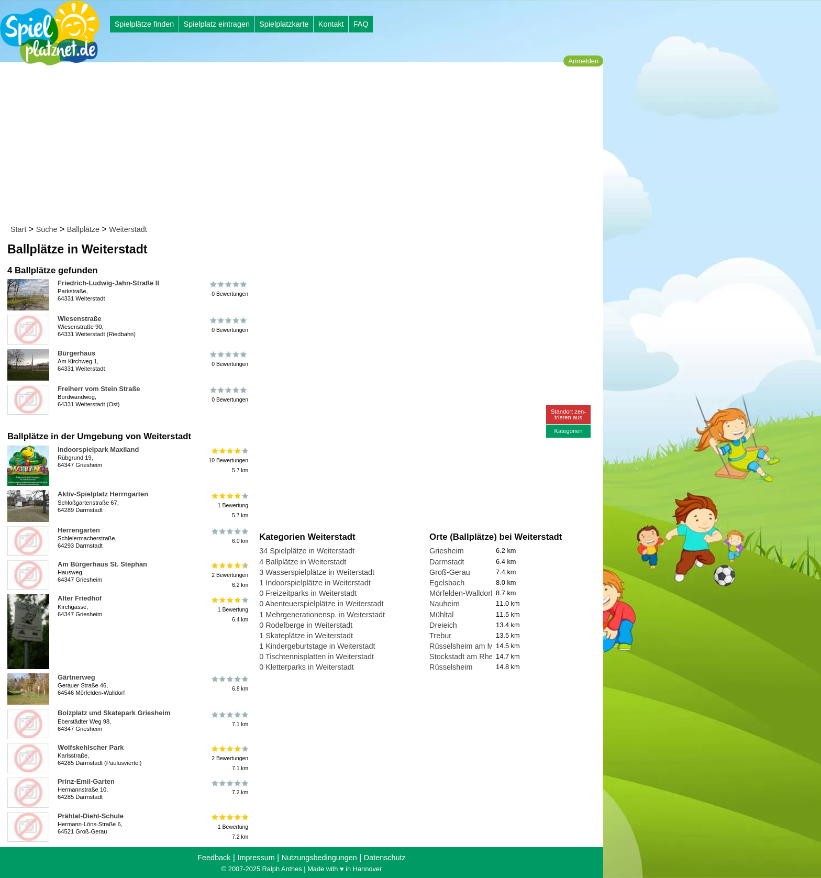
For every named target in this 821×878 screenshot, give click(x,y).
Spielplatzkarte (283, 24)
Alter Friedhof (80, 598)
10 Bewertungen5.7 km (228, 460)
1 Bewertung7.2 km (229, 827)
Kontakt (331, 24)
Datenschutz (385, 857)
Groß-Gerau (449, 572)
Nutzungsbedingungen (319, 857)
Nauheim (444, 603)
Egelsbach (446, 583)
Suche (47, 229)
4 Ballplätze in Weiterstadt (302, 562)
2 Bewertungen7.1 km (229, 758)
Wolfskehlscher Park (91, 747)
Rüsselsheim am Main (466, 646)
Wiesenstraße (80, 319)
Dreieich (443, 625)
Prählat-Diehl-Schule (91, 816)
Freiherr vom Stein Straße (99, 389)
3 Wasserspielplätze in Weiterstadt (316, 572)
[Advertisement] (305, 145)
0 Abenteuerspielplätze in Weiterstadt (321, 603)
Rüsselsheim (450, 667)
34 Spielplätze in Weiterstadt (306, 551)
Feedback (213, 857)
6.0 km (229, 536)
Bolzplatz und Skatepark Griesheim (114, 713)
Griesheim (446, 551)
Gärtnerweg (76, 677)
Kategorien (568, 431)
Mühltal (441, 614)
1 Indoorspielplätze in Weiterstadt (315, 583)
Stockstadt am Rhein (464, 656)
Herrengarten (79, 530)
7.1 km (229, 719)
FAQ (361, 24)
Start (18, 229)
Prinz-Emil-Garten (86, 781)
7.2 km (229, 787)
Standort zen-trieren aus (568, 414)
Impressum (255, 857)
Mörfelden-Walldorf (461, 593)
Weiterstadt (128, 229)
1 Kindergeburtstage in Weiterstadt (317, 646)
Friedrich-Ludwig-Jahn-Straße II (108, 283)
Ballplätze (83, 229)
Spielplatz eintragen (216, 24)
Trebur (440, 635)
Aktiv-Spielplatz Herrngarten (103, 494)
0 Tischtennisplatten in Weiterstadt (316, 656)
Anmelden (583, 61)
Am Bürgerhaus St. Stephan (102, 564)
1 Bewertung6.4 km (229, 609)
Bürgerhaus (76, 353)
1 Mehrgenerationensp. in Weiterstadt (322, 614)
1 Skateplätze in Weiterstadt (306, 635)
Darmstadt (446, 562)
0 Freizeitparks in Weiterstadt (308, 593)
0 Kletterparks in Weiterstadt (306, 667)
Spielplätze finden (144, 24)
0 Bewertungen (229, 289)
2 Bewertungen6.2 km (229, 575)
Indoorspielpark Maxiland (98, 449)
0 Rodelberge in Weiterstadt (305, 625)
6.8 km (229, 683)
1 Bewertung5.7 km (229, 505)
